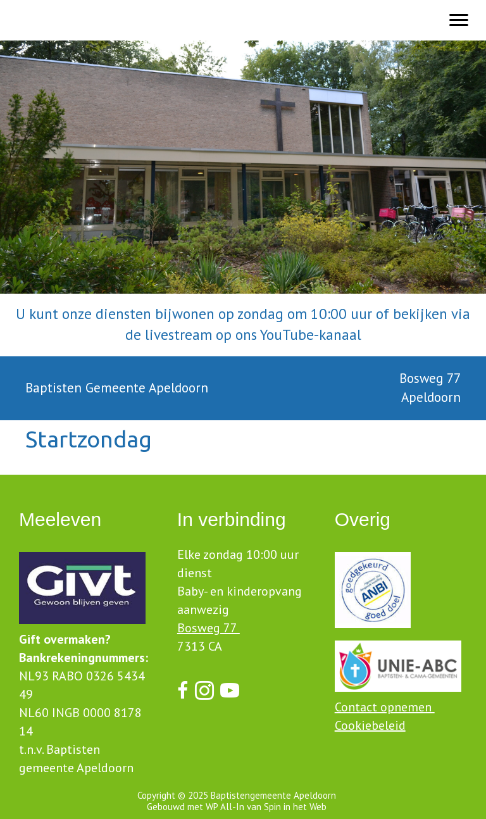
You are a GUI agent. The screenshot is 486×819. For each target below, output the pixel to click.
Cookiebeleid (370, 725)
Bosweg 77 (208, 628)
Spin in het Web (295, 807)
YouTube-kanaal (310, 334)
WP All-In (225, 807)
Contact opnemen (385, 707)
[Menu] (458, 20)
